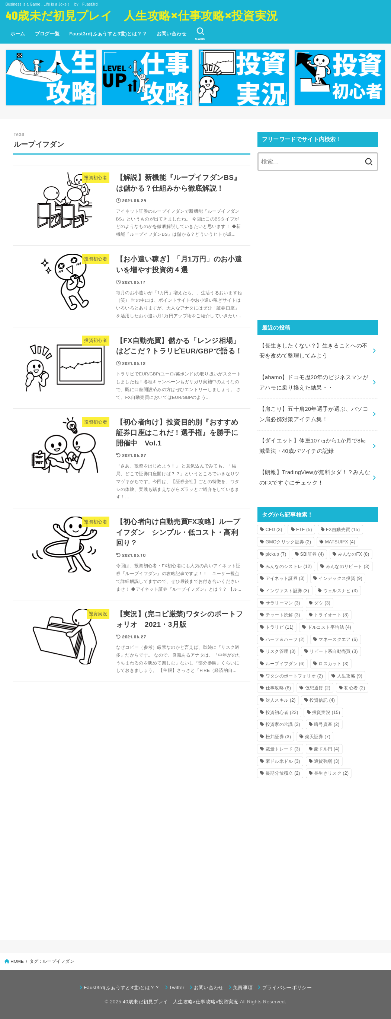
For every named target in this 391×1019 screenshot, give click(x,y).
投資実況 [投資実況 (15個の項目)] (326, 712)
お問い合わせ (171, 33)
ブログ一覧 (47, 33)
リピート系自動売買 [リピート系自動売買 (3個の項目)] (334, 651)
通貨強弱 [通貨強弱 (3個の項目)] (326, 761)
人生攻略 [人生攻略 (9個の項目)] (349, 676)
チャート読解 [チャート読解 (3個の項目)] (283, 615)
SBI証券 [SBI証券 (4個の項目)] (312, 554)
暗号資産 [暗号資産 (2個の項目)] (326, 724)
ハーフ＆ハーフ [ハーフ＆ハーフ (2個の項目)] (285, 639)
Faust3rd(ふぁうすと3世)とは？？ (108, 33)
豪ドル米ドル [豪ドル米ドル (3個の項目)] (283, 761)
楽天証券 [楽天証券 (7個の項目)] (317, 736)
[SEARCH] (200, 34)
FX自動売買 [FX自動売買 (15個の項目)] (343, 529)
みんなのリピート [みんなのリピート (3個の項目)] (348, 566)
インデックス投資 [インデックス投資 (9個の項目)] (340, 578)
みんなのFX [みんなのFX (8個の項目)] (353, 554)
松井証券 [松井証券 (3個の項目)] (278, 736)
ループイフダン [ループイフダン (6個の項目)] (285, 663)
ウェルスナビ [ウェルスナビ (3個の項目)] (340, 590)
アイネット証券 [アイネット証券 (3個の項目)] (285, 578)
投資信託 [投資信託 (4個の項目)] (322, 700)
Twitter (177, 987)
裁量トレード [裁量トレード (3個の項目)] (283, 749)
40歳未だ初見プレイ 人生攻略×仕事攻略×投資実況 (142, 15)
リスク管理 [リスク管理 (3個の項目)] (281, 651)
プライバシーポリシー (287, 987)
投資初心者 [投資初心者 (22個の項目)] (282, 712)
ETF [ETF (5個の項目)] (304, 529)
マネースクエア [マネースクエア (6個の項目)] (338, 639)
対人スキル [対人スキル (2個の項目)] (281, 700)
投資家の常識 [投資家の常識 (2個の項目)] (283, 724)
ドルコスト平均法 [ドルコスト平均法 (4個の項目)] (330, 627)
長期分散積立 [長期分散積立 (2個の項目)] (283, 773)
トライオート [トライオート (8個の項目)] (331, 615)
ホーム (17, 33)
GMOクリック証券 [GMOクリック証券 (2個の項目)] (288, 542)
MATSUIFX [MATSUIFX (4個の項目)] (340, 542)
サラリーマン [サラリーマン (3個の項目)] (283, 603)
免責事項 (243, 987)
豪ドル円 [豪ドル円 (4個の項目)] (326, 749)
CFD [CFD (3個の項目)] (274, 529)
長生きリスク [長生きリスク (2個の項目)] (331, 773)
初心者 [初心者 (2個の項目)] (354, 688)
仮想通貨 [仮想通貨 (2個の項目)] (317, 688)
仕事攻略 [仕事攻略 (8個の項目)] (278, 688)
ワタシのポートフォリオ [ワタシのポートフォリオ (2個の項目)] (294, 676)
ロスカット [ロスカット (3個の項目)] (333, 663)
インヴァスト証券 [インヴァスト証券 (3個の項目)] (288, 590)
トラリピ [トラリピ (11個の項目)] (280, 627)
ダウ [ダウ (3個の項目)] (322, 603)
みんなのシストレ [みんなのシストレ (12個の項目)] (289, 566)
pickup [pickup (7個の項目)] (276, 554)
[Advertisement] (317, 250)
